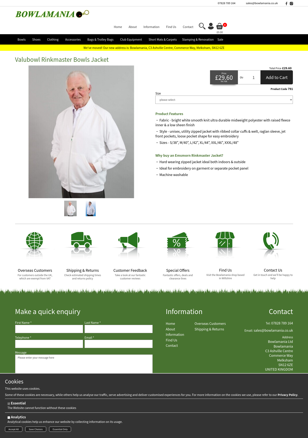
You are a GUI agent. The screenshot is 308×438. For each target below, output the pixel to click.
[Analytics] (8, 418)
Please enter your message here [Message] (84, 362)
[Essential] (8, 405)
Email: (248, 317)
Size (158, 80)
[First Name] (49, 316)
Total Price (275, 55)
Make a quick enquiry (47, 298)
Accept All (13, 430)
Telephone (23, 324)
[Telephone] (49, 331)
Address (287, 324)
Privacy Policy (287, 396)
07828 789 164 (226, 3)
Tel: (268, 310)
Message (21, 339)
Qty (241, 64)
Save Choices (36, 430)
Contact (281, 298)
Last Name (93, 310)
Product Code (279, 76)
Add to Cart (277, 64)
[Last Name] (119, 316)
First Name (23, 310)
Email (89, 324)
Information (184, 298)
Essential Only (60, 430)
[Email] (119, 331)
